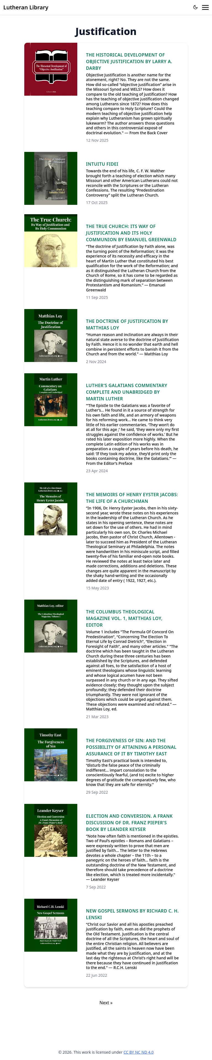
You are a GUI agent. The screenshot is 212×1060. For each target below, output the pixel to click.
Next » (105, 1003)
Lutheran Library (25, 7)
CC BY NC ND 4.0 (138, 1052)
